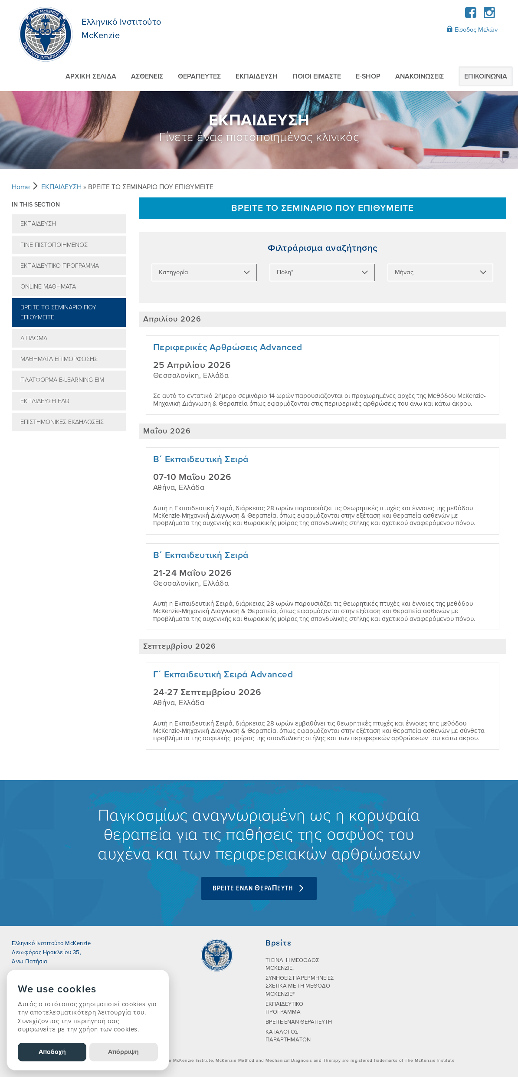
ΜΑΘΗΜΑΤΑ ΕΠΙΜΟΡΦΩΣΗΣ (59, 359)
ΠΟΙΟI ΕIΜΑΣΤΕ (316, 76)
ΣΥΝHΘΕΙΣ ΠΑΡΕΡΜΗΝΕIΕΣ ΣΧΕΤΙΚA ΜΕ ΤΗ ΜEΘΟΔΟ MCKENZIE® (300, 986)
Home (21, 187)
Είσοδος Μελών (472, 29)
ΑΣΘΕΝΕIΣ (147, 76)
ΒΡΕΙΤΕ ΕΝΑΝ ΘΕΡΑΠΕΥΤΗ (299, 1021)
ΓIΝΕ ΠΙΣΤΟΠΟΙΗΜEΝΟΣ (54, 245)
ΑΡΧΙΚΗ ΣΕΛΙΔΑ (91, 76)
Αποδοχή (52, 1052)
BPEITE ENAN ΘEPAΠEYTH (259, 888)
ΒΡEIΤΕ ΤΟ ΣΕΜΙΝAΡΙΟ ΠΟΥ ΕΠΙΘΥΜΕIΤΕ (58, 312)
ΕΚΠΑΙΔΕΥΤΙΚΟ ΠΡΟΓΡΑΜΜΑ (59, 265)
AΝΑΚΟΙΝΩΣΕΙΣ (419, 76)
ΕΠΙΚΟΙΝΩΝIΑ (485, 76)
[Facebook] (470, 15)
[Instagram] (489, 15)
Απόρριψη (123, 1052)
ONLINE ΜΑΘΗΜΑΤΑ (48, 286)
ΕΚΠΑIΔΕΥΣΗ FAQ (44, 401)
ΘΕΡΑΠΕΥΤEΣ (199, 76)
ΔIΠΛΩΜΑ (33, 338)
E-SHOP (368, 76)
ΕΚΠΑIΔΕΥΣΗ (257, 76)
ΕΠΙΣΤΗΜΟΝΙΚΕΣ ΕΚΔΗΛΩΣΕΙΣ (62, 422)
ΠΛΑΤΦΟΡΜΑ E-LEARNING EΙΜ (62, 380)
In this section (36, 204)
